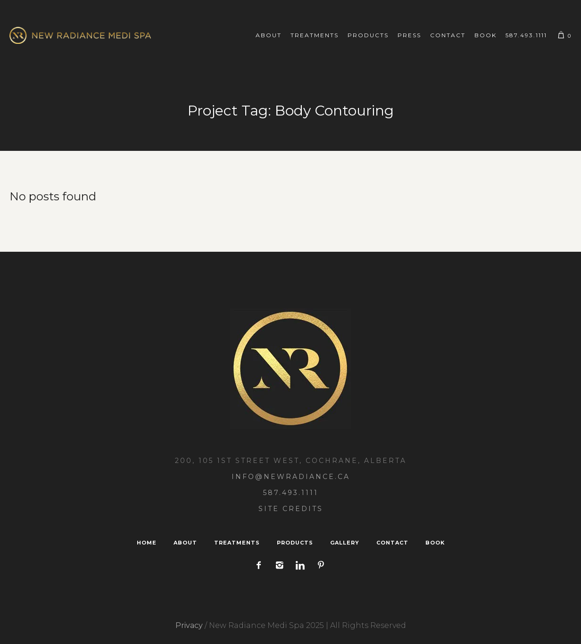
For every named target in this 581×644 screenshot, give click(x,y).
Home (147, 542)
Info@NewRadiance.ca (291, 476)
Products (295, 542)
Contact (392, 542)
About (185, 542)
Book (435, 542)
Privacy (189, 625)
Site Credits (290, 508)
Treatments (237, 542)
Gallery (344, 542)
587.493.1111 (290, 492)
